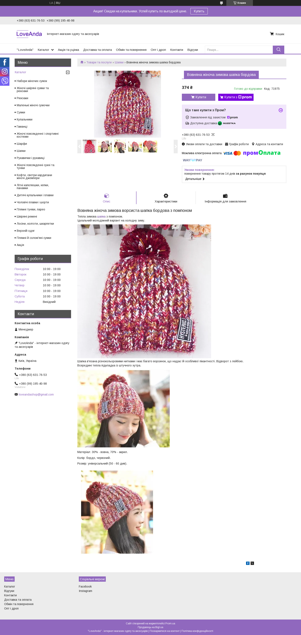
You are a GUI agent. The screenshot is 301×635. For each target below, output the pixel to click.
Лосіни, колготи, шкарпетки (35, 223)
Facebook (85, 586)
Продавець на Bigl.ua (150, 627)
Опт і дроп (158, 49)
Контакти (176, 49)
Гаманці (22, 126)
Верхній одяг (26, 230)
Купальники (24, 119)
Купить (199, 11)
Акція (20, 245)
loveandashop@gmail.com (36, 394)
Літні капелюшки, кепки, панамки (33, 186)
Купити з (238, 97)
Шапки (119, 62)
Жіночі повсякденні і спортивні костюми (38, 135)
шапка (101, 216)
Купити (200, 97)
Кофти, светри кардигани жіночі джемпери (34, 176)
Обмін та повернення (131, 49)
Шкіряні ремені (27, 216)
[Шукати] (278, 50)
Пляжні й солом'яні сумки (34, 237)
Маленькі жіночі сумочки (33, 105)
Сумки (21, 112)
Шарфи (22, 143)
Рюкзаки (22, 98)
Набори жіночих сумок (32, 81)
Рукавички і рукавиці (31, 158)
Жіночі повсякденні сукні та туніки (35, 166)
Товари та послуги (99, 62)
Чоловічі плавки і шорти (33, 202)
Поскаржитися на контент (165, 631)
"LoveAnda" (25, 49)
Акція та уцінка (68, 49)
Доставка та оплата (97, 49)
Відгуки (192, 49)
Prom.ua (170, 623)
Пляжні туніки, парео (31, 209)
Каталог (43, 49)
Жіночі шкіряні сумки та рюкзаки (33, 89)
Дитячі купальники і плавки (35, 195)
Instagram (85, 591)
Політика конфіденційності (197, 631)
